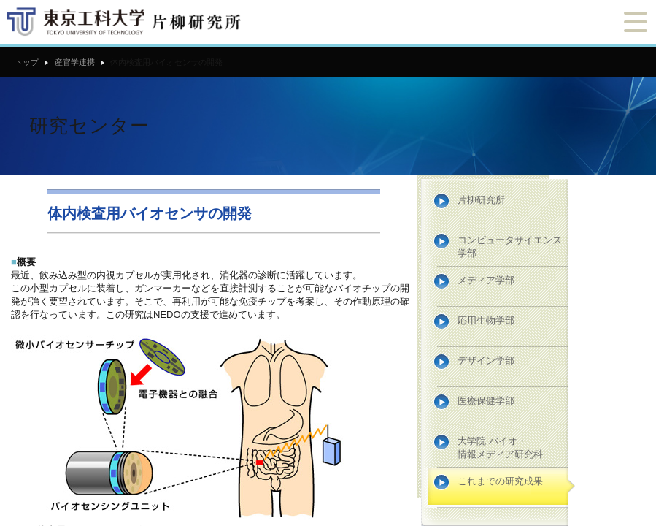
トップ (27, 62)
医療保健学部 (486, 400)
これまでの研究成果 (500, 481)
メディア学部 (486, 280)
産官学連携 (75, 62)
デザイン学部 (486, 360)
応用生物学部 (486, 320)
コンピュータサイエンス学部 (510, 247)
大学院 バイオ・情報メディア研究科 (500, 447)
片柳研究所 (481, 199)
